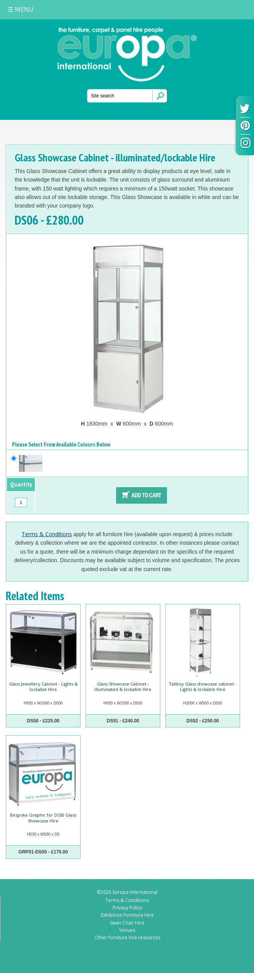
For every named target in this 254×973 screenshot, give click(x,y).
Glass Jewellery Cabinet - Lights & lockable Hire (43, 686)
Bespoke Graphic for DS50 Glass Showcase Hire (43, 817)
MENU (21, 9)
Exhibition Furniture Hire (127, 915)
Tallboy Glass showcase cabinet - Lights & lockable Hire (203, 686)
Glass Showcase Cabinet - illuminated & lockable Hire (122, 686)
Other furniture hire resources (127, 937)
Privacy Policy (127, 907)
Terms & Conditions (47, 534)
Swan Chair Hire (127, 922)
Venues (127, 930)
